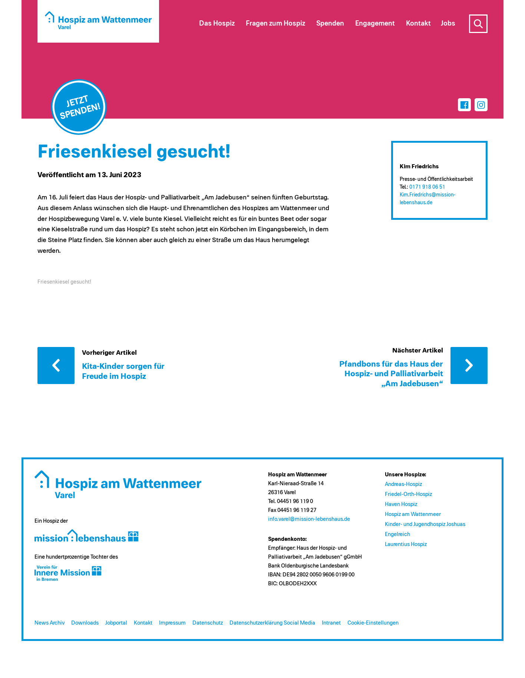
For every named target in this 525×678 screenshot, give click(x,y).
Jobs (448, 23)
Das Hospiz (217, 23)
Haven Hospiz (401, 504)
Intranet (331, 623)
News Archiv (49, 623)
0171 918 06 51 (427, 187)
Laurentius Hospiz (406, 544)
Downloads (85, 623)
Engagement (375, 23)
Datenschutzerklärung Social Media (272, 623)
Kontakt (143, 623)
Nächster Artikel (469, 365)
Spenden (330, 23)
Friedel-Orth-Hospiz (408, 494)
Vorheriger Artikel (56, 365)
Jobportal (116, 623)
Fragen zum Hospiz (275, 23)
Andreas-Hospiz (403, 484)
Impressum (172, 623)
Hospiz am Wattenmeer (413, 514)
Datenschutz (207, 623)
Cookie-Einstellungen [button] (373, 623)
